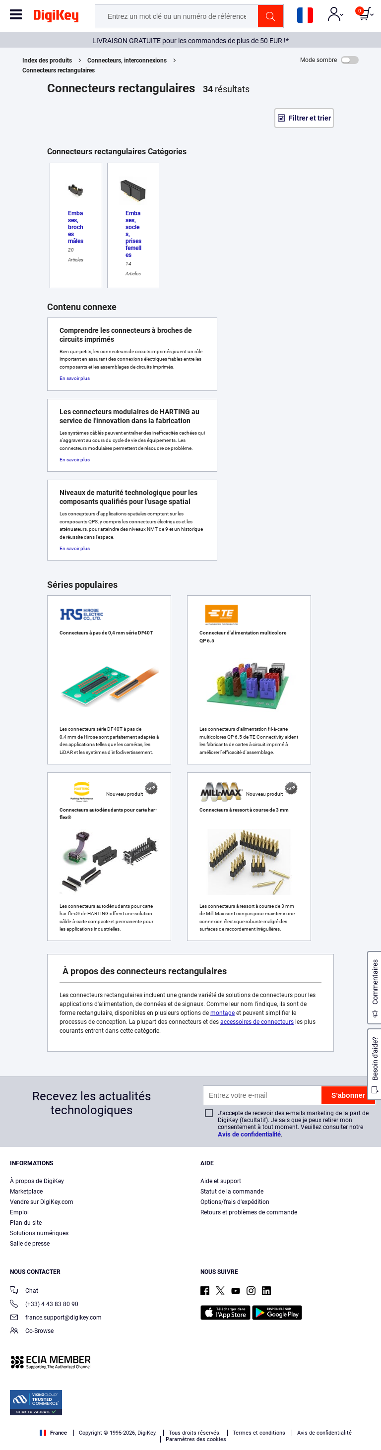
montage (222, 1012)
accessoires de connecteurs (257, 1021)
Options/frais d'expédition (234, 1201)
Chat (24, 1291)
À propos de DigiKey (37, 1181)
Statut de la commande (231, 1191)
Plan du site (26, 1222)
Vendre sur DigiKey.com (41, 1201)
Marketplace (26, 1191)
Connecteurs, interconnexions (127, 60)
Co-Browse (32, 1331)
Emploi (19, 1212)
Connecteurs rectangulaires (58, 70)
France (53, 1433)
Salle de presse (30, 1243)
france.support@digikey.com (56, 1318)
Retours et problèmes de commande (248, 1212)
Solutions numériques (39, 1233)
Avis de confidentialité (249, 1134)
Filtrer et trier (310, 118)
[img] (56, 18)
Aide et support (220, 1181)
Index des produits (47, 60)
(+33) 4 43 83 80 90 (44, 1305)
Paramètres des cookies (196, 1439)
